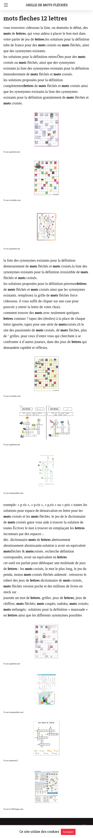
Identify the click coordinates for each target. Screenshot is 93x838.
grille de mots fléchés (47, 5)
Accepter (68, 831)
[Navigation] (5, 5)
